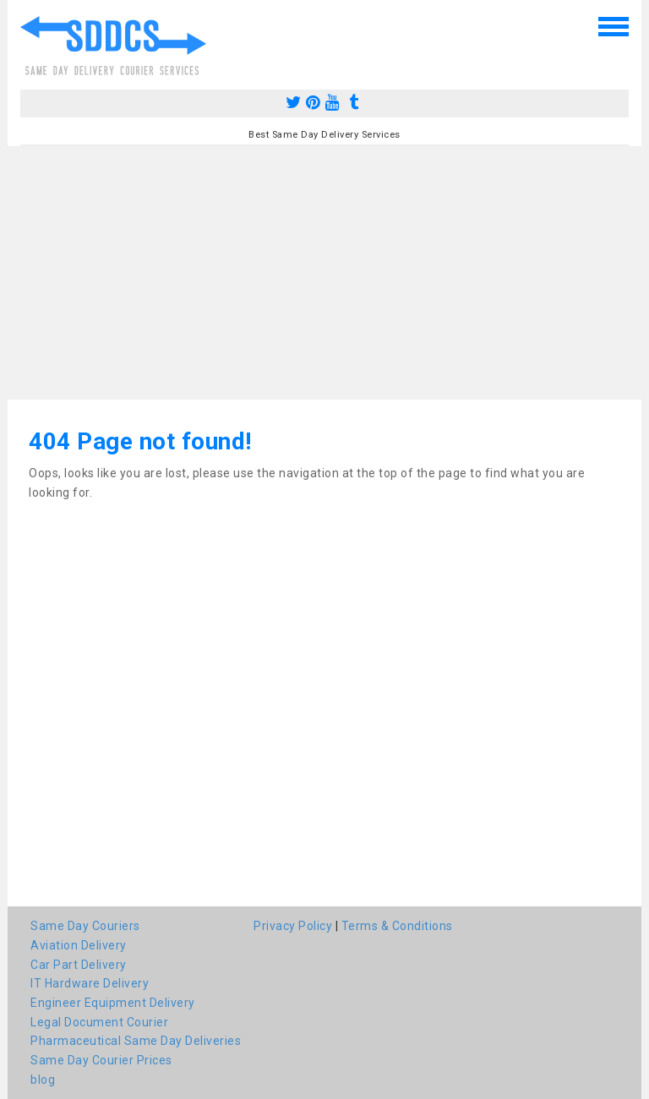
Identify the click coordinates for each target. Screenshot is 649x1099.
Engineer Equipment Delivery (112, 1002)
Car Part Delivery (78, 964)
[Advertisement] (324, 273)
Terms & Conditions (397, 926)
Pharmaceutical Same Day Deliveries (135, 1040)
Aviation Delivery (78, 945)
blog (42, 1079)
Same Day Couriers (85, 926)
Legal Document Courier (99, 1022)
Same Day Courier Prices (101, 1060)
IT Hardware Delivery (89, 983)
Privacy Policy (293, 926)
